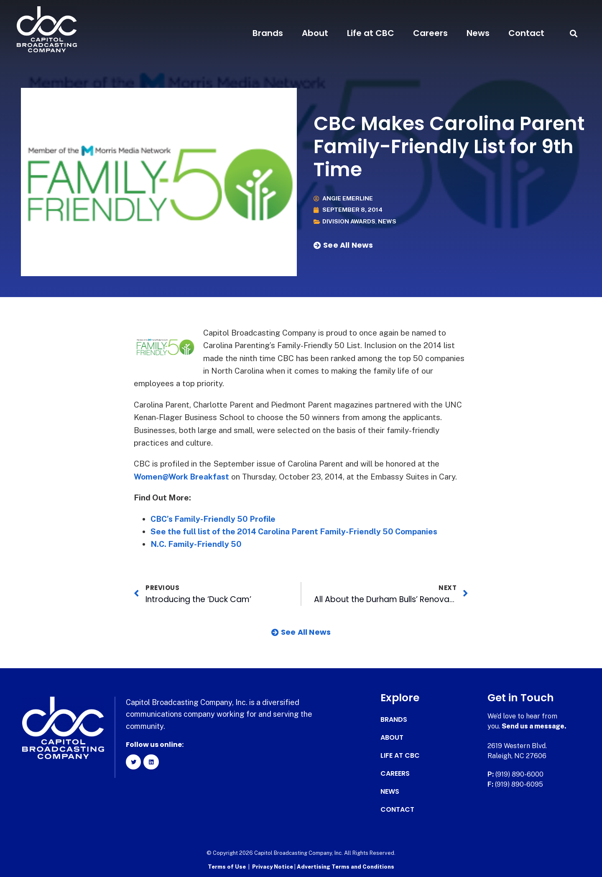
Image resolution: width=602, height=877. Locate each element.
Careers (430, 33)
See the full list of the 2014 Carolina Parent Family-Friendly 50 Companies (294, 531)
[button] (574, 33)
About (315, 33)
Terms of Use (227, 867)
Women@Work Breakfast (182, 476)
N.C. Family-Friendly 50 (196, 544)
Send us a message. (534, 726)
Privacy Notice (273, 867)
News (478, 33)
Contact (526, 33)
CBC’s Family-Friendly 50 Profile (213, 518)
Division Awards (348, 221)
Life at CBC (370, 33)
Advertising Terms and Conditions (345, 867)
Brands (268, 33)
